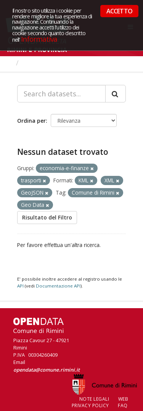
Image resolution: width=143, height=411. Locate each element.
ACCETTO (119, 11)
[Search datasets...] (61, 93)
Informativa (39, 39)
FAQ (123, 405)
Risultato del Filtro (47, 217)
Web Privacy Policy (100, 402)
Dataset (36, 62)
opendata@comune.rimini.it (46, 369)
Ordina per (31, 120)
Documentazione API (58, 286)
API (20, 286)
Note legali (94, 399)
